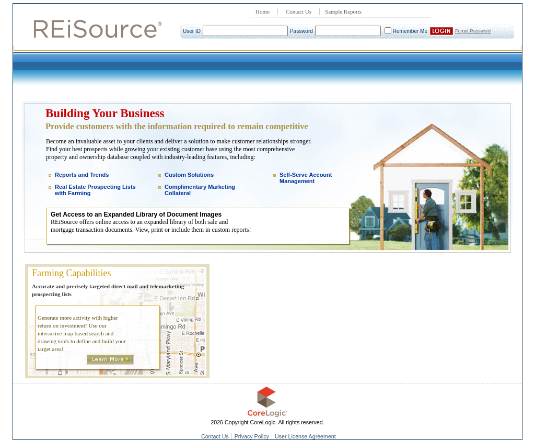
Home (262, 11)
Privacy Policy (252, 436)
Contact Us (298, 11)
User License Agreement (305, 436)
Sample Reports (343, 11)
